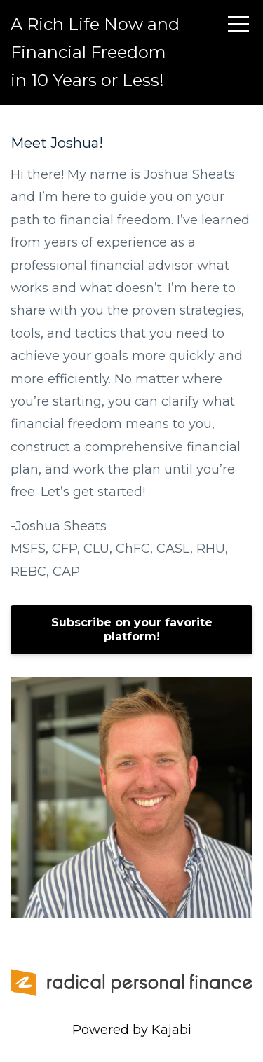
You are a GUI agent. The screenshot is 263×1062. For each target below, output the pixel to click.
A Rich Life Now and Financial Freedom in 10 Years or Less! (95, 52)
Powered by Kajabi (131, 1029)
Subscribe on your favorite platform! (132, 629)
